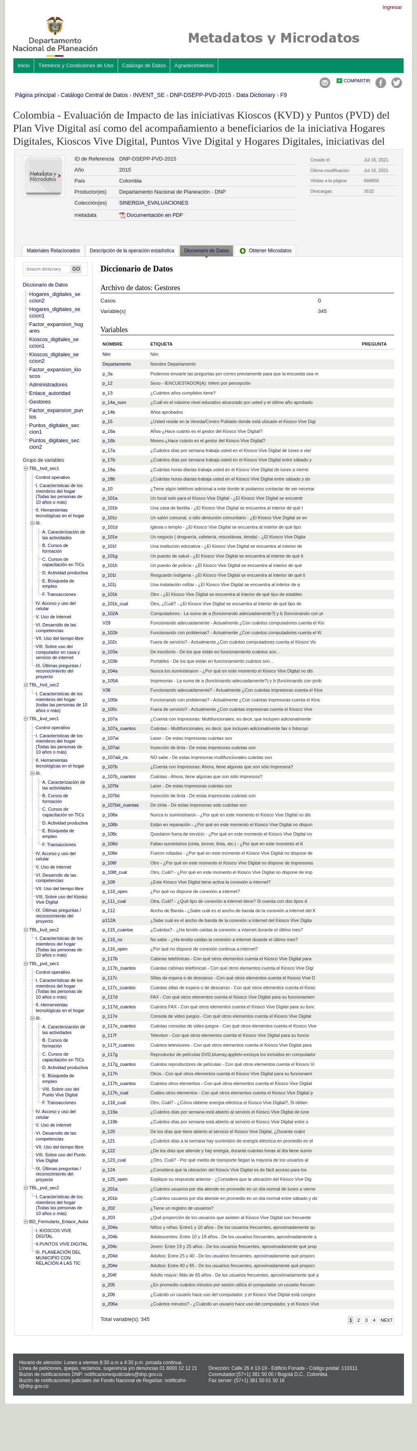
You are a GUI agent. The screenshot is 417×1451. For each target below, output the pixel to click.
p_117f (109, 1035)
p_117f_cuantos (118, 1045)
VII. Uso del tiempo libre (59, 638)
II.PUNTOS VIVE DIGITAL (62, 1244)
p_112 (109, 910)
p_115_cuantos (118, 929)
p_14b (109, 412)
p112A (109, 920)
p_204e (110, 1265)
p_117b (110, 958)
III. (38, 522)
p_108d (110, 843)
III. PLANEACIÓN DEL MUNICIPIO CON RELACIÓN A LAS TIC (58, 1258)
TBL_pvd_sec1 (44, 963)
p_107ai (111, 738)
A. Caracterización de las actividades (63, 534)
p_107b (110, 766)
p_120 (109, 1131)
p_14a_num (114, 402)
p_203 (109, 1217)
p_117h (110, 1073)
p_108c (110, 833)
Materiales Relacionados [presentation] (53, 251)
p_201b (110, 1198)
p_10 (107, 488)
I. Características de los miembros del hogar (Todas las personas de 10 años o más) (59, 494)
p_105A (110, 680)
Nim (107, 354)
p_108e (110, 853)
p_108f (109, 862)
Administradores (48, 384)
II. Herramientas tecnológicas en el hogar (60, 512)
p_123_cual (114, 1160)
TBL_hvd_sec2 (44, 684)
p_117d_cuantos (119, 1006)
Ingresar (392, 7)
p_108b (110, 824)
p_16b (109, 440)
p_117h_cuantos (119, 1083)
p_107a (110, 719)
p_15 (107, 421)
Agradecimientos (194, 65)
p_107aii (111, 747)
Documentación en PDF (151, 215)
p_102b (110, 632)
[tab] (53, 250)
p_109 (109, 882)
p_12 (107, 383)
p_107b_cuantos (119, 776)
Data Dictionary (255, 95)
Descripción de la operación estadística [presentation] (132, 251)
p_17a (109, 450)
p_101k (110, 594)
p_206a (110, 1303)
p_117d (110, 997)
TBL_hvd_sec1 (44, 468)
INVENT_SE (149, 95)
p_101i (109, 575)
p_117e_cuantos (119, 1025)
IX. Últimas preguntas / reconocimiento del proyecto (58, 671)
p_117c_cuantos (119, 987)
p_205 (109, 1284)
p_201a (110, 1188)
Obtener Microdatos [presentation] (265, 250)
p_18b (109, 478)
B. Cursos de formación (55, 548)
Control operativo (53, 477)
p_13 (107, 392)
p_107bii (111, 795)
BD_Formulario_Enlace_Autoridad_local (69, 1221)
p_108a (110, 814)
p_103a (110, 651)
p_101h (110, 565)
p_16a (109, 431)
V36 (107, 690)
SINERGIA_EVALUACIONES (154, 203)
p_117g (110, 1054)
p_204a (110, 1227)
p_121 (109, 1140)
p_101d (110, 527)
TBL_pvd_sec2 (44, 1187)
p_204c (110, 1246)
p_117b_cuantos (119, 968)
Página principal (35, 95)
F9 (283, 95)
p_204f (109, 1274)
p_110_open (115, 891)
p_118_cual (114, 1102)
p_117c (110, 977)
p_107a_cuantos (119, 728)
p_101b (110, 507)
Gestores (40, 402)
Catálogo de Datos (144, 65)
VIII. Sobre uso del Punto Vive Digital (60, 1092)
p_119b (110, 1121)
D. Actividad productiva (65, 572)
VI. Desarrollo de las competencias (56, 627)
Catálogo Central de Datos (94, 95)
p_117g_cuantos (119, 1064)
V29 (107, 622)
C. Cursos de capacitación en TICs (63, 562)
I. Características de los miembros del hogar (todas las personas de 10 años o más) (62, 702)
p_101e (110, 536)
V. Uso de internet (53, 616)
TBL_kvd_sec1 (44, 718)
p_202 (109, 1208)
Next (387, 1320)
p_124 (109, 1169)
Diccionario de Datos (45, 285)
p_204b (110, 1236)
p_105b (110, 699)
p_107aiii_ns (115, 757)
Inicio (24, 65)
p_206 (109, 1294)
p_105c (110, 709)
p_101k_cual (115, 603)
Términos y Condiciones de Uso (75, 65)
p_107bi (111, 785)
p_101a (110, 498)
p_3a (107, 373)
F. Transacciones (59, 594)
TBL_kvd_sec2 (44, 929)
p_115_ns (112, 939)
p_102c (110, 641)
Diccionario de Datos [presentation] (206, 251)
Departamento (117, 364)
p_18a (109, 469)
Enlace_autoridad (49, 393)
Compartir (357, 80)
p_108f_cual (115, 872)
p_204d (110, 1255)
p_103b (110, 661)
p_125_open (115, 1179)
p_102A (110, 613)
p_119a (110, 1111)
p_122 (109, 1150)
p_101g (110, 555)
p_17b (109, 459)
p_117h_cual (115, 1092)
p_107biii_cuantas (121, 805)
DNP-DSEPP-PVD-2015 (200, 95)
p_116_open (115, 948)
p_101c (110, 517)
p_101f (109, 546)
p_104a (110, 670)
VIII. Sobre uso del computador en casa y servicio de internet (58, 652)
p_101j (109, 584)
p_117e (110, 1016)
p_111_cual (114, 901)
